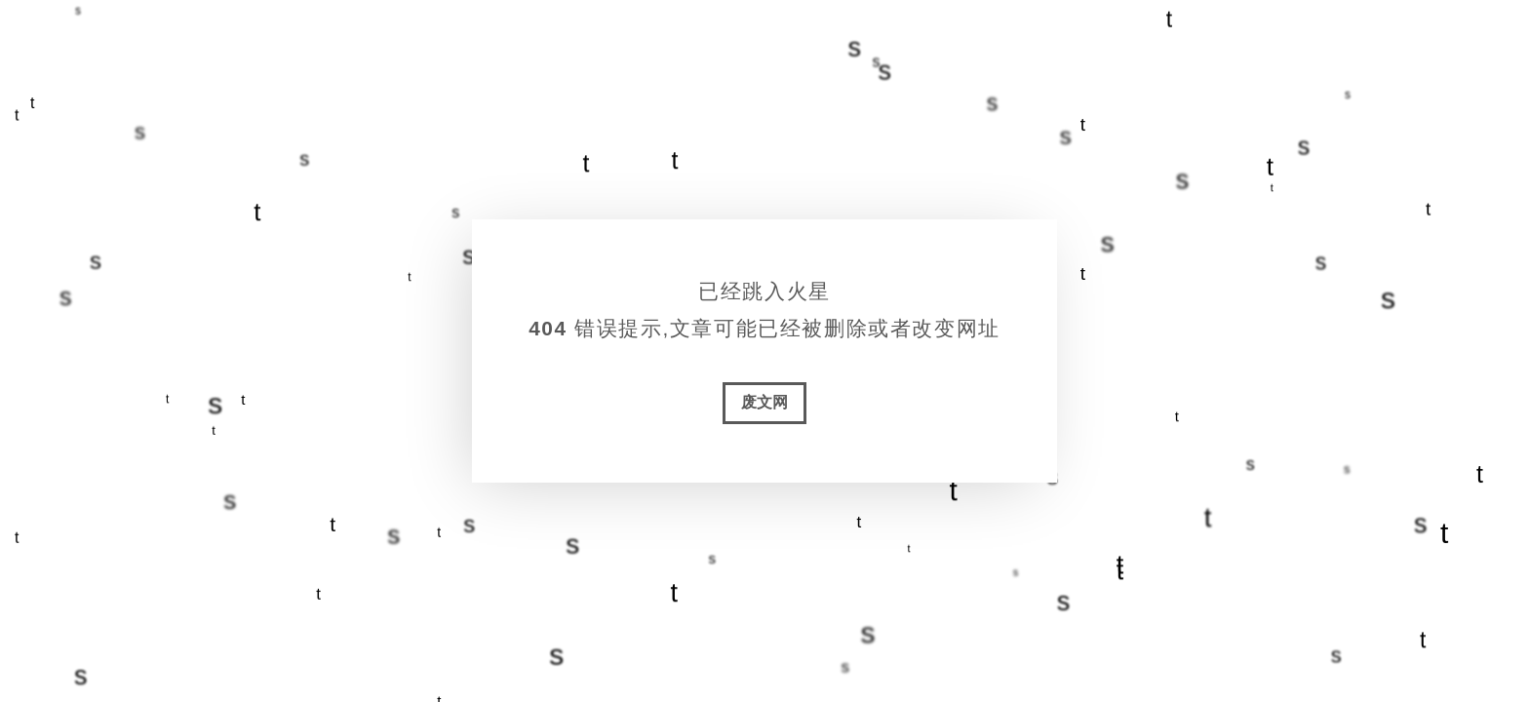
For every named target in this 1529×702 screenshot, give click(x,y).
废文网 (764, 402)
